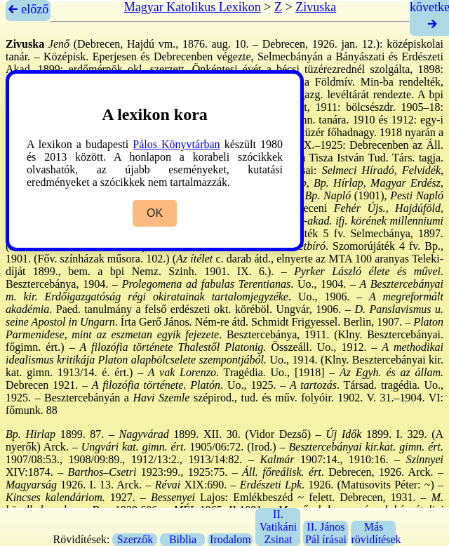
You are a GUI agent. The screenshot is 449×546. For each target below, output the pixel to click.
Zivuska (315, 7)
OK (155, 213)
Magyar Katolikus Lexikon (192, 7)
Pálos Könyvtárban (176, 144)
